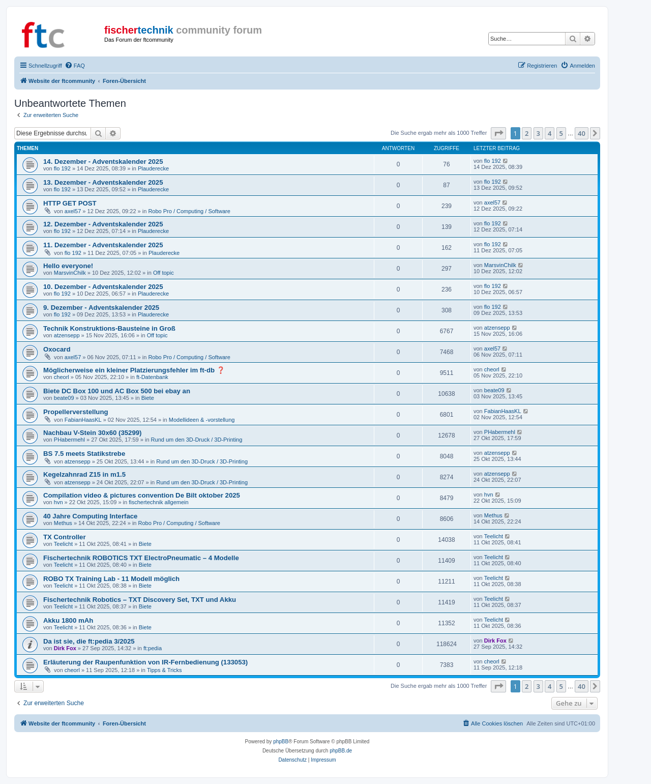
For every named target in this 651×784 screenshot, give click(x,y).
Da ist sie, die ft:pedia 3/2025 (89, 641)
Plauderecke (153, 168)
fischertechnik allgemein (158, 502)
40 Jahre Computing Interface (90, 516)
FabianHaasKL (83, 420)
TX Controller (64, 537)
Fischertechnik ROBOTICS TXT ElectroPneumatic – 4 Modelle (141, 558)
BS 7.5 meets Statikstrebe (84, 453)
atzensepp (67, 335)
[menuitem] (75, 66)
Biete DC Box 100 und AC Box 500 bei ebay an (116, 391)
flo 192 (62, 168)
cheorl (61, 377)
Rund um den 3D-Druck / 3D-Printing (197, 440)
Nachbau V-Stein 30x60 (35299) (92, 433)
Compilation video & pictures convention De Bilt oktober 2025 (141, 495)
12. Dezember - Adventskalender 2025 (103, 224)
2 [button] (526, 133)
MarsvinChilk (70, 273)
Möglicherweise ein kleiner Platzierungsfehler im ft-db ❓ (134, 370)
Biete (147, 398)
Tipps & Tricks (164, 670)
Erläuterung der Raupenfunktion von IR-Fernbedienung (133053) (145, 662)
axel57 (73, 211)
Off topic (163, 273)
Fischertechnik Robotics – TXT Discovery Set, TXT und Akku (139, 599)
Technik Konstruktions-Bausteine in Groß (109, 328)
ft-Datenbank (152, 377)
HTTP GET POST (70, 203)
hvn (58, 502)
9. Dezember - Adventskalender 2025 (101, 307)
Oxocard (57, 349)
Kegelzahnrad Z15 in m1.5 (84, 474)
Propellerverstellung (75, 412)
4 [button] (549, 133)
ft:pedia (152, 648)
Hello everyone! (68, 266)
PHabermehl (69, 440)
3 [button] (538, 133)
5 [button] (561, 133)
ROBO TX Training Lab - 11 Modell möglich (111, 579)
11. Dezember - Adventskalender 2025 (103, 245)
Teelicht (63, 544)
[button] (498, 133)
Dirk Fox (65, 648)
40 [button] (581, 133)
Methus (63, 523)
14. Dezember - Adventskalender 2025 (103, 161)
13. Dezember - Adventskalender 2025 (103, 182)
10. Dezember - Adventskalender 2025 (103, 287)
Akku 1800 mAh (68, 620)
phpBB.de (341, 750)
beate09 (64, 398)
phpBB (280, 741)
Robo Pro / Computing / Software (189, 211)
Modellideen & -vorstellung (202, 420)
